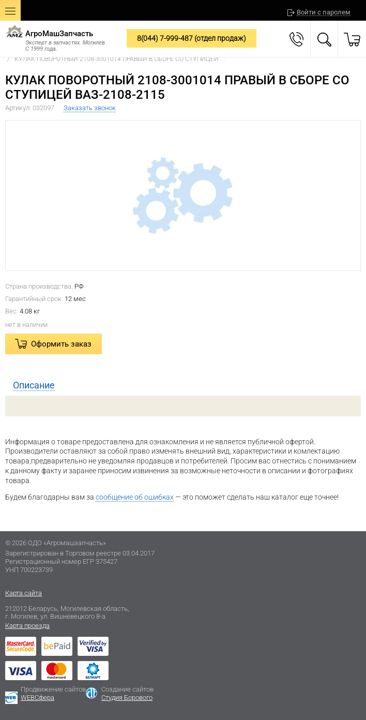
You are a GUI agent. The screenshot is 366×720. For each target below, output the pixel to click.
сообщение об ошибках (135, 497)
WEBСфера (37, 697)
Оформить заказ (61, 344)
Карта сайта (23, 593)
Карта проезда (27, 625)
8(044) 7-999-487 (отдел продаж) (191, 38)
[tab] (183, 385)
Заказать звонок (90, 108)
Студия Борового (126, 697)
